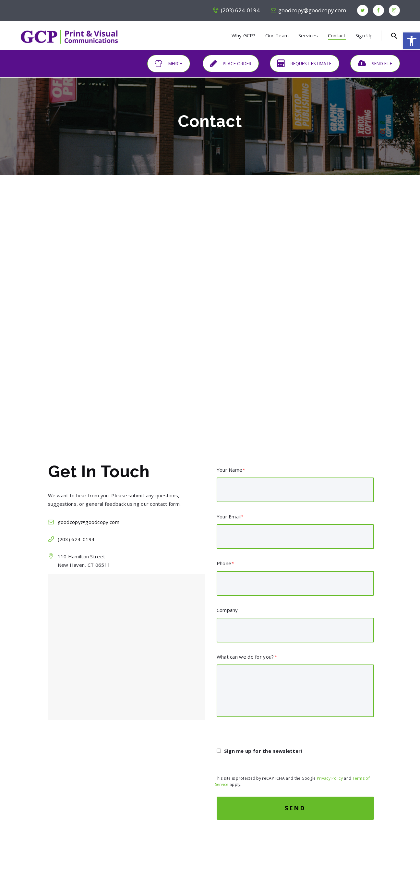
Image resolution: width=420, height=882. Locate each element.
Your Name (231, 470)
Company (227, 610)
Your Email (230, 516)
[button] (411, 40)
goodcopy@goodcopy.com (88, 522)
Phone (225, 563)
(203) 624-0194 (76, 539)
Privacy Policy (330, 778)
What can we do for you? (247, 657)
